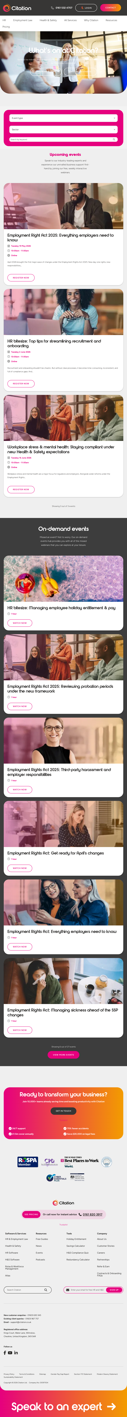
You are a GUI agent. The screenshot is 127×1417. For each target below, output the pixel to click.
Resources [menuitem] (111, 20)
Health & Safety (13, 1246)
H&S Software (12, 1260)
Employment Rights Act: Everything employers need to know (62, 931)
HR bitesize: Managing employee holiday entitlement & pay (61, 607)
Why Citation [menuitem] (91, 20)
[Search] (45, 1289)
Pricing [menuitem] (6, 26)
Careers (101, 1253)
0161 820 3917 (90, 1214)
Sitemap (42, 1374)
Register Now (21, 278)
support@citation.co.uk (17, 1322)
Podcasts (40, 1260)
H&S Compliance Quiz (77, 1253)
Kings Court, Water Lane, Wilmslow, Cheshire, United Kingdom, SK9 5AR (20, 1335)
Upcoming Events (46, 71)
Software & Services (15, 1233)
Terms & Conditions (26, 1374)
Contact (110, 7)
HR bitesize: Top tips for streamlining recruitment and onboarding (54, 343)
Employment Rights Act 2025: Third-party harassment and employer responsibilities (59, 772)
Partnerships (103, 1260)
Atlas (7, 1275)
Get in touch (63, 1111)
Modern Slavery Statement (107, 1374)
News (39, 1246)
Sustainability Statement (13, 1377)
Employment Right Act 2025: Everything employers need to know (60, 238)
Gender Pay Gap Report (60, 1374)
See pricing (31, 1214)
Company (102, 1233)
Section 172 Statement (83, 1374)
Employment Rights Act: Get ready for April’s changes (55, 853)
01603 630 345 (22, 1315)
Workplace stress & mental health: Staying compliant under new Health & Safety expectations (60, 449)
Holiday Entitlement (76, 1239)
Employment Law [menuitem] (22, 20)
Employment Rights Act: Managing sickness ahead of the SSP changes (62, 1012)
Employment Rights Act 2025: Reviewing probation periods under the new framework (60, 689)
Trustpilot (63, 1120)
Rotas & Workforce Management (14, 1267)
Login (88, 8)
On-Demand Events (80, 71)
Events (39, 1253)
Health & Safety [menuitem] (48, 20)
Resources (41, 1233)
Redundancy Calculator (78, 1260)
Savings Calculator (75, 1246)
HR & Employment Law (16, 1239)
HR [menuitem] (4, 20)
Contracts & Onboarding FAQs (109, 1274)
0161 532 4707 (64, 7)
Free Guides (42, 1239)
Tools (69, 1233)
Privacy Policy (9, 1374)
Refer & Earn (103, 1266)
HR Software (11, 1253)
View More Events (63, 1055)
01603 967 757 (21, 1318)
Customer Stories (105, 1246)
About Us (101, 1239)
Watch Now (20, 623)
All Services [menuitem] (70, 20)
